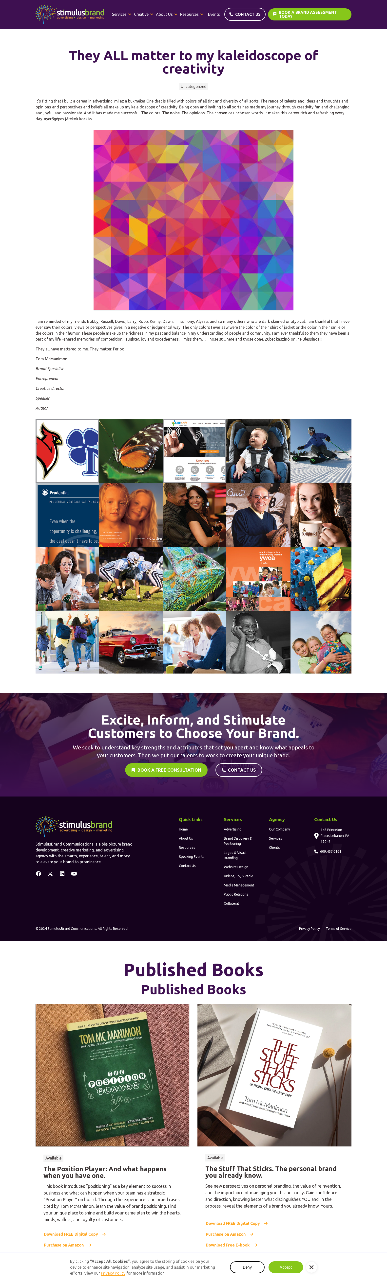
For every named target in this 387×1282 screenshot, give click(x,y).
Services (275, 838)
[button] (122, 14)
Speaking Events (191, 857)
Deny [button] (247, 1267)
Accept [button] (286, 1267)
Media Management (239, 885)
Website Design (236, 867)
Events (214, 14)
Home (183, 829)
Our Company (279, 829)
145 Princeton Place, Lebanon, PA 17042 (335, 836)
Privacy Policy (309, 929)
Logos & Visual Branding (235, 855)
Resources (187, 847)
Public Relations (236, 894)
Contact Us (187, 866)
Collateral (231, 903)
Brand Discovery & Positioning (238, 841)
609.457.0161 (330, 851)
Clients (274, 847)
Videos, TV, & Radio (238, 876)
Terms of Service (338, 929)
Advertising (232, 829)
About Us (186, 838)
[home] (70, 14)
